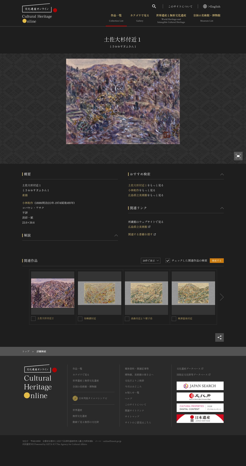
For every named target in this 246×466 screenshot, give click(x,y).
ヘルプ (128, 398)
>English (211, 6)
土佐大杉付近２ (45, 318)
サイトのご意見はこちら (138, 422)
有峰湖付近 (90, 318)
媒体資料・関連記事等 (137, 368)
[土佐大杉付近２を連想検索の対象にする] (33, 318)
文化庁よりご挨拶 (134, 380)
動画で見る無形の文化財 (86, 422)
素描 (25, 195)
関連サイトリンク (134, 410)
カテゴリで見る (139, 18)
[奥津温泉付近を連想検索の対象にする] (174, 319)
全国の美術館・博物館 (206, 18)
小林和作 (27, 203)
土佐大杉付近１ (137, 185)
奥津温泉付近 (185, 318)
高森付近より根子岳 (142, 318)
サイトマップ (132, 416)
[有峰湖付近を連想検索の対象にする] (80, 319)
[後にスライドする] (220, 297)
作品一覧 (116, 18)
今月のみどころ (133, 386)
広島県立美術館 (137, 195)
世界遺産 (77, 410)
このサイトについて (180, 6)
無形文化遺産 (80, 416)
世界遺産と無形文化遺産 (171, 18)
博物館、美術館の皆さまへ (139, 374)
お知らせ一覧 (132, 392)
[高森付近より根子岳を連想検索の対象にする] (127, 319)
